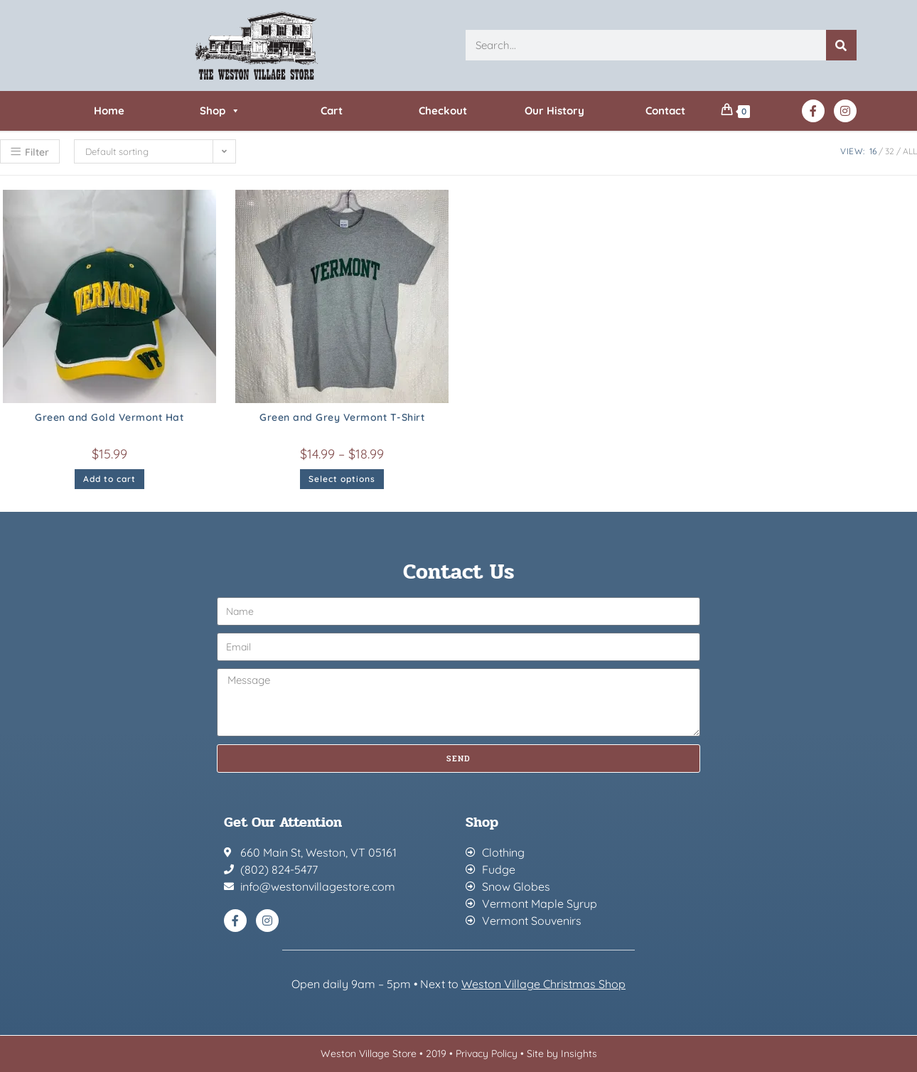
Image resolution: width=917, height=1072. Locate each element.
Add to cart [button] (109, 478)
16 (872, 151)
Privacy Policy (487, 1053)
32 (889, 151)
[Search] (841, 45)
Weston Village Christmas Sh (536, 984)
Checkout (443, 110)
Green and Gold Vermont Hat (109, 417)
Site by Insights (562, 1053)
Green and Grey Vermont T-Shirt (341, 417)
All (910, 151)
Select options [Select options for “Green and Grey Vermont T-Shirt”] (342, 478)
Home (109, 110)
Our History (554, 110)
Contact (665, 110)
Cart (332, 110)
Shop (220, 110)
